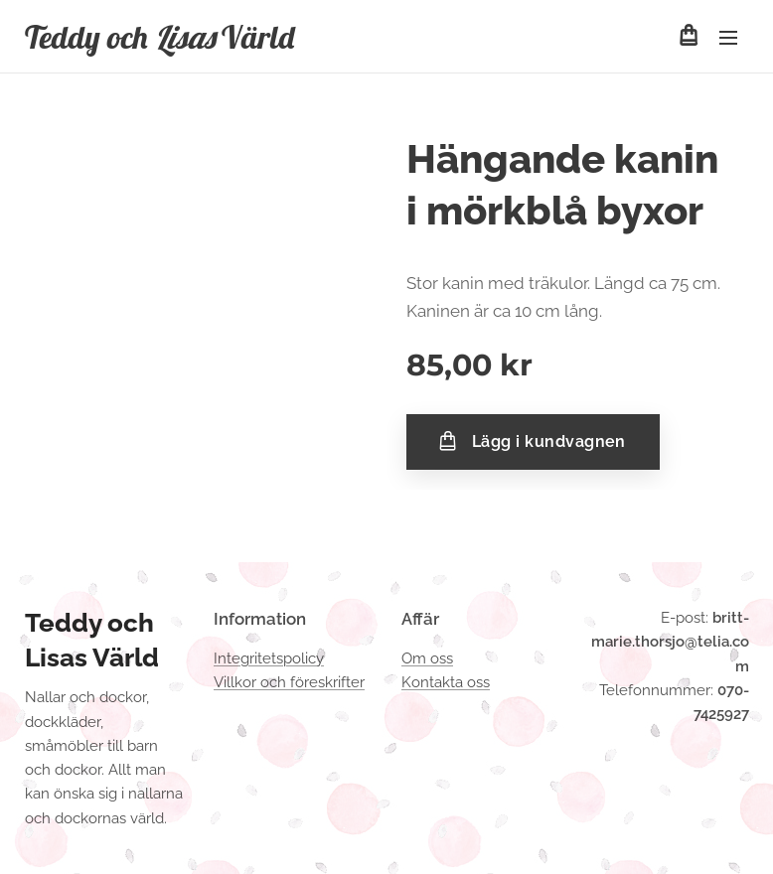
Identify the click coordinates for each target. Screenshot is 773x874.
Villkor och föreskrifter (289, 682)
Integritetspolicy (269, 658)
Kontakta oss (445, 682)
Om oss (427, 658)
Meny (728, 38)
